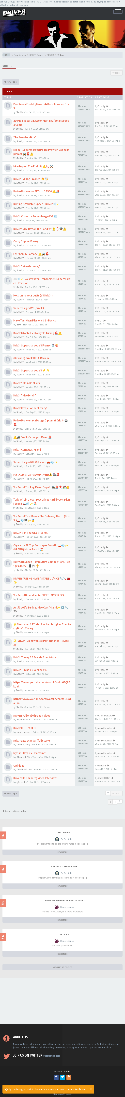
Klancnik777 (23, 757)
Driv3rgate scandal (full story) (31, 740)
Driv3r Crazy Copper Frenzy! (30, 408)
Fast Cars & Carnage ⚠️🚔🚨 (31, 254)
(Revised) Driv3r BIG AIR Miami (31, 358)
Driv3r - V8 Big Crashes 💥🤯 (30, 179)
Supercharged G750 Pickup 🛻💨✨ (35, 462)
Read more (80, 1089)
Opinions (18, 765)
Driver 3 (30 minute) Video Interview (35, 778)
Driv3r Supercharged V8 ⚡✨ (31, 370)
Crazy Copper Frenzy (26, 241)
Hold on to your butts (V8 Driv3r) (33, 295)
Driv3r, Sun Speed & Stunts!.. (30, 533)
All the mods (64, 832)
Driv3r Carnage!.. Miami (27, 449)
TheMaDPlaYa (24, 769)
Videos (7, 66)
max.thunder (23, 732)
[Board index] (6, 54)
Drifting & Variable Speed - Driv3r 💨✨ (36, 204)
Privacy (58, 1071)
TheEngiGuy (23, 744)
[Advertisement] (62, 1001)
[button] (120, 801)
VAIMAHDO (104, 778)
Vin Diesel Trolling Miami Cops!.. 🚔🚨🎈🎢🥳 (41, 487)
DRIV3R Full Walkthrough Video (31, 715)
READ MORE (62, 852)
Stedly (19, 112)
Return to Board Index (14, 811)
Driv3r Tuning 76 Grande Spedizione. (35, 657)
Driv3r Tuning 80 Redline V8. (30, 670)
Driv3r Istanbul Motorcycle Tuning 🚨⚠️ (37, 333)
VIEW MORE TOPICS (62, 967)
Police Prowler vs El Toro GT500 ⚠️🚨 (36, 191)
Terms (67, 1071)
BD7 (18, 324)
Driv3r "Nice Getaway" (27, 266)
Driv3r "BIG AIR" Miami (26, 383)
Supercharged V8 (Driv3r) (28, 308)
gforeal (20, 782)
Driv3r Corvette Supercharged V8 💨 (35, 216)
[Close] (91, 1089)
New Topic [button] (10, 81)
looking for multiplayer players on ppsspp (64, 900)
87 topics (116, 73)
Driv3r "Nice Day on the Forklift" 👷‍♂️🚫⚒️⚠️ (40, 229)
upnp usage (64, 934)
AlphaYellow (23, 719)
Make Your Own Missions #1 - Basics (34, 320)
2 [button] (114, 802)
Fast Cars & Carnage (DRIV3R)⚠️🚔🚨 (36, 474)
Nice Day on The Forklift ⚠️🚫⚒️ (33, 166)
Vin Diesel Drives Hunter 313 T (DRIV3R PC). (38, 595)
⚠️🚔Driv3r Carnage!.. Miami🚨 (32, 437)
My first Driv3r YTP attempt (30, 753)
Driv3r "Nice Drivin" (24, 395)
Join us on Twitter (36, 1055)
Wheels (102, 765)
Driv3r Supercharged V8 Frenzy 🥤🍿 (35, 345)
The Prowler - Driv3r (25, 137)
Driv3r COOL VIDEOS (25, 728)
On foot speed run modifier (64, 866)
